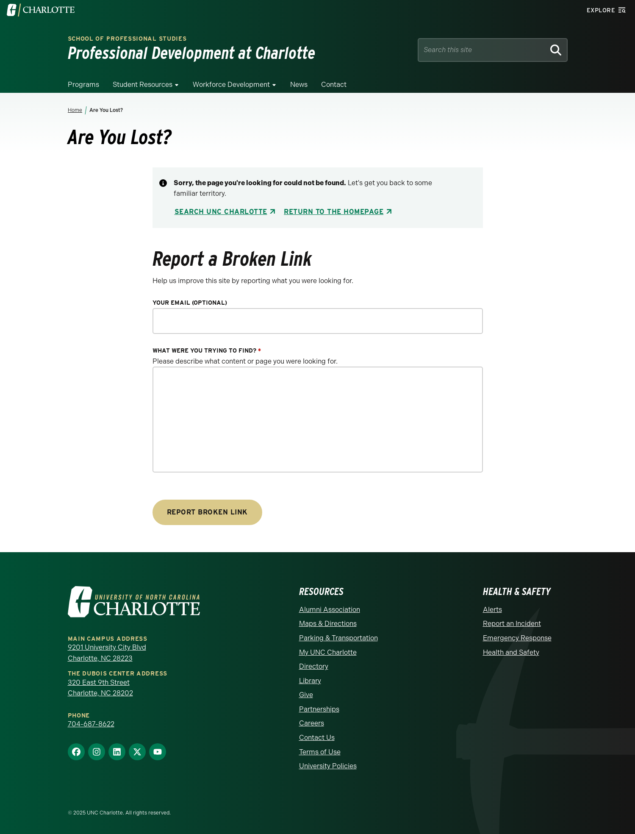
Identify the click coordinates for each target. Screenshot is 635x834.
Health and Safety (511, 652)
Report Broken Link (207, 512)
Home (75, 110)
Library (310, 681)
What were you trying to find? (207, 351)
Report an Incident (512, 624)
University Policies (328, 766)
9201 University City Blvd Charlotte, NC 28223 (107, 652)
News (299, 85)
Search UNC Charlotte (221, 212)
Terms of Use (320, 752)
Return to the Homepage (333, 212)
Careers (311, 723)
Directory (313, 666)
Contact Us (317, 738)
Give (306, 695)
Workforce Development (231, 85)
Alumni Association (329, 610)
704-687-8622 (91, 724)
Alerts (492, 610)
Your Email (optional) (190, 303)
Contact (334, 85)
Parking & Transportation (338, 638)
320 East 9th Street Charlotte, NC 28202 (100, 688)
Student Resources (142, 85)
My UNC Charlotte (328, 652)
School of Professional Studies (127, 39)
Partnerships (319, 709)
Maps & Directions (328, 624)
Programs (83, 85)
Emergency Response (517, 638)
